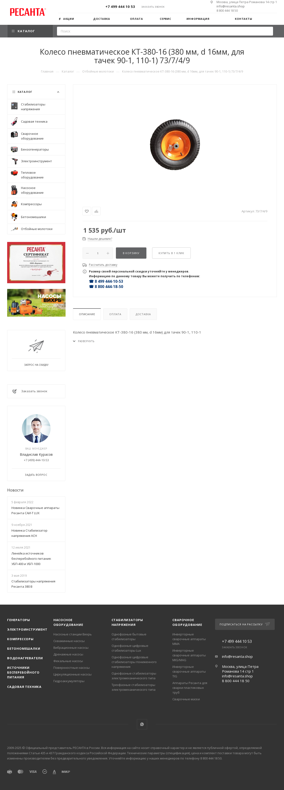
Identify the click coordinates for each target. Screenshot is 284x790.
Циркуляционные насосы (72, 674)
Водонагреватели (25, 658)
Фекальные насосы (68, 661)
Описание (87, 314)
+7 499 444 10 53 (120, 6)
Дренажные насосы (68, 654)
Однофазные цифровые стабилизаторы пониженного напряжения (134, 662)
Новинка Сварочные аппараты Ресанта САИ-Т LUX (35, 510)
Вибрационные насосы (70, 647)
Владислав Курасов (36, 454)
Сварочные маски (186, 699)
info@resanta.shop (231, 6)
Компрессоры (20, 639)
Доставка (143, 314)
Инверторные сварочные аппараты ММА (189, 639)
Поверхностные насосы (71, 667)
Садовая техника (24, 687)
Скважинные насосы (69, 641)
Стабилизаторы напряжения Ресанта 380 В (33, 584)
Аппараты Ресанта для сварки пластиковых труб (189, 688)
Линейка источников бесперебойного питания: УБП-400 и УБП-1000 (31, 558)
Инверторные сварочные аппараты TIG (189, 671)
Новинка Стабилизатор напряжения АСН (29, 533)
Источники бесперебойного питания (23, 672)
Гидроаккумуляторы (68, 681)
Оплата (115, 314)
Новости (15, 490)
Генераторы (18, 620)
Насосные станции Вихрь (72, 634)
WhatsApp (142, 724)
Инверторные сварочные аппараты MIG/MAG (189, 655)
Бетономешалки (23, 648)
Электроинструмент (27, 629)
